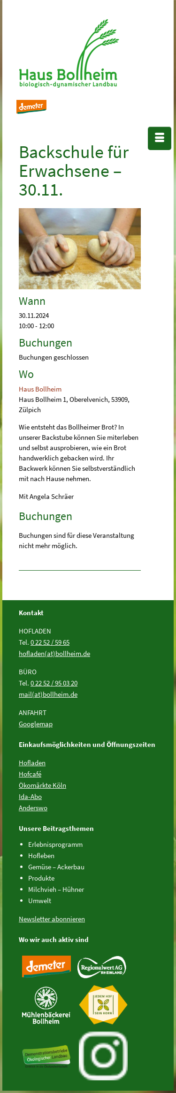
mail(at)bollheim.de (48, 694)
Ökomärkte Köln (42, 785)
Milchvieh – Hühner (56, 889)
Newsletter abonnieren (52, 918)
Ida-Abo (30, 796)
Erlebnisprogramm (55, 844)
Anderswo (33, 807)
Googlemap (36, 723)
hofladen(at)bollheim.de (54, 653)
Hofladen (32, 762)
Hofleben (41, 855)
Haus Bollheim (40, 388)
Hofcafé (30, 773)
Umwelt (39, 900)
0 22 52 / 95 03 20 (54, 682)
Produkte (41, 878)
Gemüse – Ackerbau (56, 866)
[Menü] (159, 138)
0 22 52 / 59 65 (50, 642)
